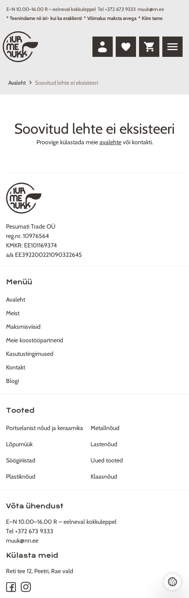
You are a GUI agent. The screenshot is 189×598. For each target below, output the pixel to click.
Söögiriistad (20, 460)
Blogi (12, 380)
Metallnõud (105, 428)
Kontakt (15, 367)
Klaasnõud (104, 476)
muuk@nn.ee (151, 9)
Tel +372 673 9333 (117, 9)
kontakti (142, 142)
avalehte (110, 142)
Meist (13, 313)
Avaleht (17, 82)
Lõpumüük (19, 444)
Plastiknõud (20, 476)
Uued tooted (107, 460)
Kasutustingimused (29, 353)
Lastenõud (104, 444)
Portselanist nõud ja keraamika (44, 428)
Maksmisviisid (23, 326)
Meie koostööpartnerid (34, 340)
